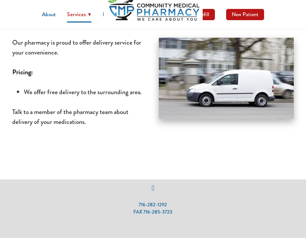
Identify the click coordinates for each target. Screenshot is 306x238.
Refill (203, 14)
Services (79, 14)
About (49, 14)
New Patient (245, 14)
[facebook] (153, 188)
